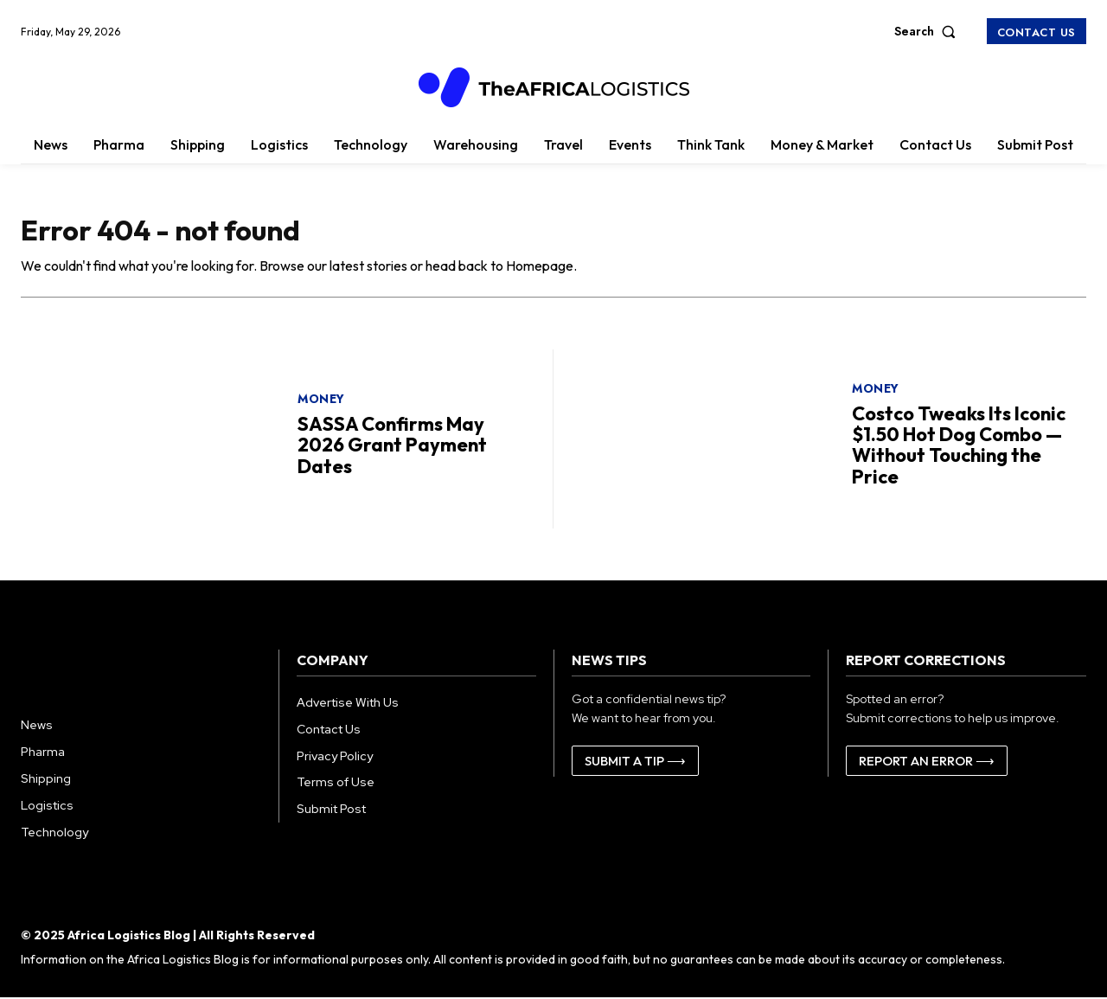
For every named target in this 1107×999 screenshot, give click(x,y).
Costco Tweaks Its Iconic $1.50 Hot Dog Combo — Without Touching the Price (958, 446)
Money (321, 400)
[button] (928, 31)
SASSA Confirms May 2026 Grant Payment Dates (392, 446)
